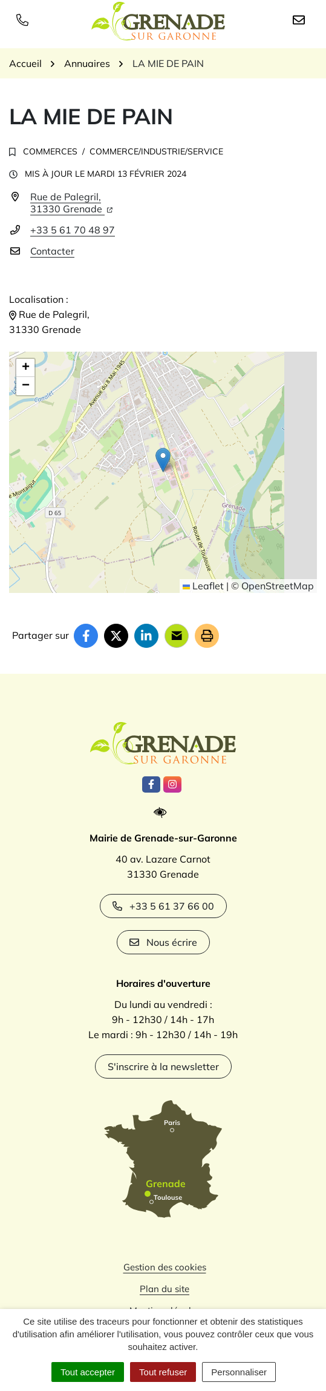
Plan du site (164, 1288)
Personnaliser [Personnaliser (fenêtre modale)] (239, 1372)
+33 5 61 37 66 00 (163, 906)
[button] (163, 460)
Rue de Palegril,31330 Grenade (71, 203)
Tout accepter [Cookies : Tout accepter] (87, 1372)
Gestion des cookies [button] (164, 1267)
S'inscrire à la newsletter (163, 1066)
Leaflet (203, 586)
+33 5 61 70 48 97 (72, 230)
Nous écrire (163, 942)
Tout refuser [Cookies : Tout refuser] (163, 1372)
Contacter (52, 251)
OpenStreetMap (277, 586)
